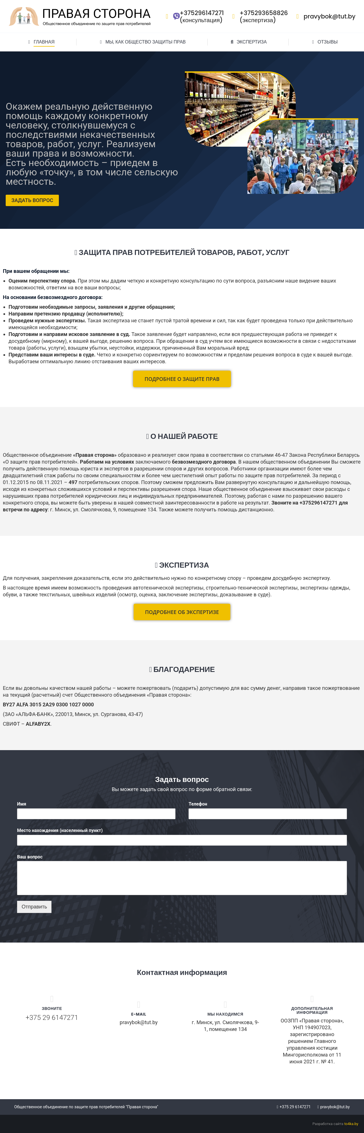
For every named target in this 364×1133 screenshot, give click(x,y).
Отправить (34, 907)
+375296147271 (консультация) (193, 16)
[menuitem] (40, 42)
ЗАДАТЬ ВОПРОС (32, 200)
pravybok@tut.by (324, 16)
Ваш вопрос (29, 857)
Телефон (198, 804)
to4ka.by (351, 1124)
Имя (21, 804)
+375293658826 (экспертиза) (258, 16)
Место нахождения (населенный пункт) (60, 830)
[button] (182, 379)
